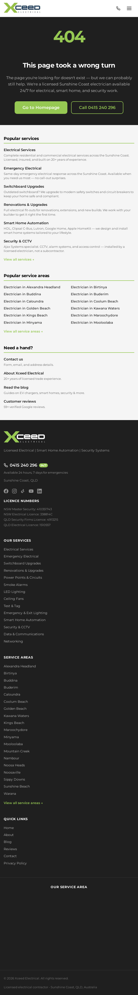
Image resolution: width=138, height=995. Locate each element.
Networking (13, 641)
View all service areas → (23, 331)
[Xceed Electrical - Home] (23, 8)
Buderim (11, 687)
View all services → (19, 259)
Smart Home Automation (69, 228)
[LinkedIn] (39, 491)
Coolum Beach (16, 702)
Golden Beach (15, 708)
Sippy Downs (14, 779)
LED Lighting (14, 592)
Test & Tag (12, 606)
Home (9, 828)
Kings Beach (14, 723)
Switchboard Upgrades (69, 191)
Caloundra (12, 694)
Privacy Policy (15, 863)
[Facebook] (6, 491)
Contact (10, 856)
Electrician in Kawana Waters (95, 308)
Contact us (69, 362)
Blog (8, 842)
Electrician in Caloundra (23, 301)
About (9, 835)
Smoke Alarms (16, 585)
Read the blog (69, 390)
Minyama (11, 737)
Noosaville (12, 772)
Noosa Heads (14, 765)
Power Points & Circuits (23, 577)
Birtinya (10, 673)
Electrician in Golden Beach (27, 308)
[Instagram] (14, 491)
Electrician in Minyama (23, 322)
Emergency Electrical (69, 173)
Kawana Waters (16, 716)
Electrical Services (69, 155)
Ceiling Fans (14, 599)
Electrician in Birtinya (89, 287)
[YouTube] (31, 491)
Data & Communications (24, 634)
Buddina (10, 680)
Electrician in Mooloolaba (92, 322)
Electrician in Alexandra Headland (32, 287)
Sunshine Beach (17, 786)
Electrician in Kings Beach (26, 315)
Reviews (10, 849)
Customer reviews (69, 404)
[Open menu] (129, 8)
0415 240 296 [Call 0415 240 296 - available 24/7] (26, 465)
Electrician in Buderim (89, 294)
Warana (10, 793)
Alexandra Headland (20, 666)
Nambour (11, 758)
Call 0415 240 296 (97, 107)
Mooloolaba (13, 744)
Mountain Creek (17, 751)
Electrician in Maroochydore (94, 315)
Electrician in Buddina (22, 294)
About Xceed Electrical (69, 376)
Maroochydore (15, 730)
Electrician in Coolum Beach (94, 301)
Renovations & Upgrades (69, 209)
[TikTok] (22, 491)
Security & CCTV (69, 246)
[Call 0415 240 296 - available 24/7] (118, 8)
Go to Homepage (41, 107)
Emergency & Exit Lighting (25, 613)
